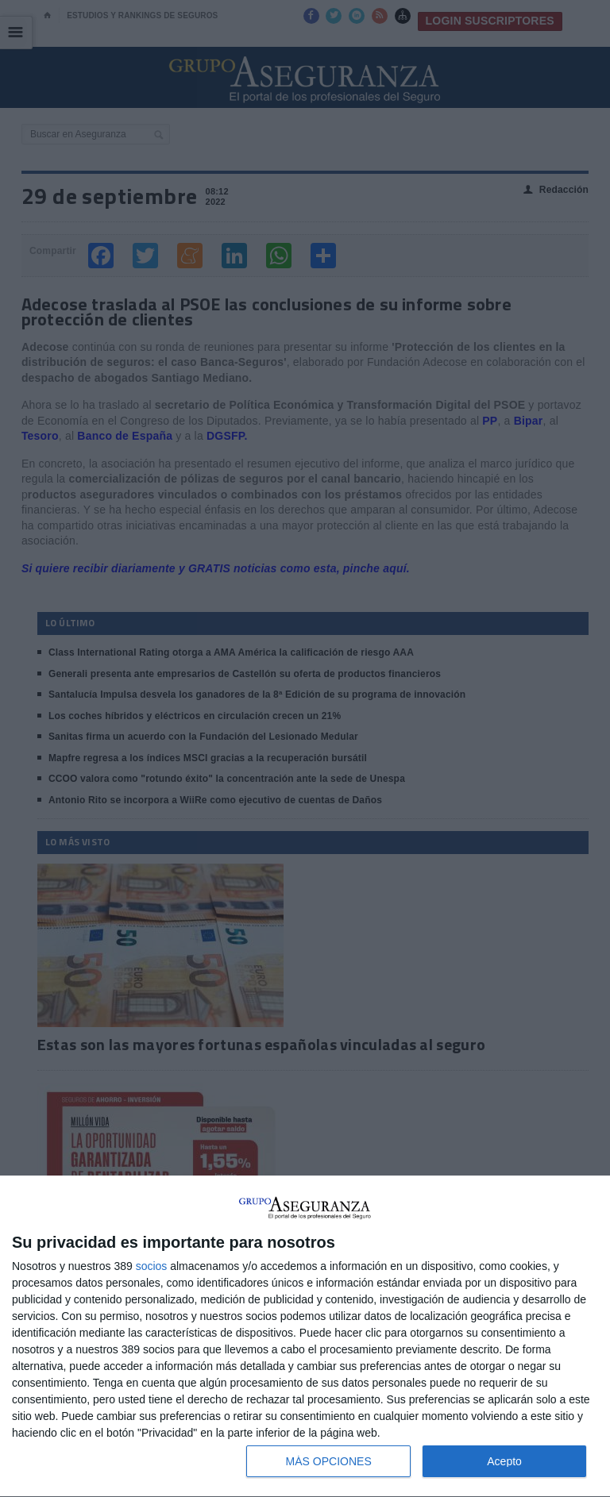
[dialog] (305, 1336)
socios (152, 1266)
